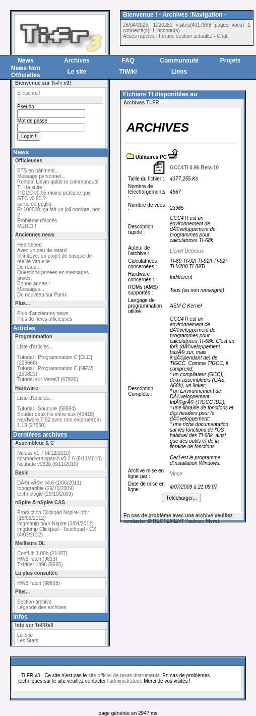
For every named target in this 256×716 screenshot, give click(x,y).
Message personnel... (41, 176)
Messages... (30, 289)
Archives (77, 60)
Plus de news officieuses (44, 319)
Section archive (34, 602)
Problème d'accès (37, 220)
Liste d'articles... (35, 346)
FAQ (128, 60)
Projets (230, 60)
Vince (176, 473)
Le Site (25, 635)
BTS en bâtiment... (38, 170)
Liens (179, 71)
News (25, 60)
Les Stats (27, 640)
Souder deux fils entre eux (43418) (55, 414)
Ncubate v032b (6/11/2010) (47, 464)
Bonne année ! (33, 283)
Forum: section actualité (185, 36)
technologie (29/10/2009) (45, 494)
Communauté (179, 60)
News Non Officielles (25, 72)
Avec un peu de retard (42, 250)
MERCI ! (26, 226)
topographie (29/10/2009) (45, 488)
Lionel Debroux (187, 251)
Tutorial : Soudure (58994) (46, 408)
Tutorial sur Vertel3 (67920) (47, 379)
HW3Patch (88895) (38, 583)
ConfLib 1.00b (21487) (42, 553)
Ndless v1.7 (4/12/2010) (44, 453)
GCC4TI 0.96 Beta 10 (194, 167)
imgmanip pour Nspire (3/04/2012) (55, 523)
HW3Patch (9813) (37, 559)
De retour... (29, 267)
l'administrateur (124, 681)
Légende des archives (42, 607)
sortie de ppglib (34, 204)
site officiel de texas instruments (124, 675)
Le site (76, 71)
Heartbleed (29, 245)
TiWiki (128, 71)
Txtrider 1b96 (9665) (40, 564)
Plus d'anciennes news (42, 313)
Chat (222, 36)
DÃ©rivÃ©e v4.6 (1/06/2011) (49, 483)
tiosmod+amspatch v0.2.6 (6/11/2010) (59, 458)
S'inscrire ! (28, 93)
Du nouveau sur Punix (42, 294)
